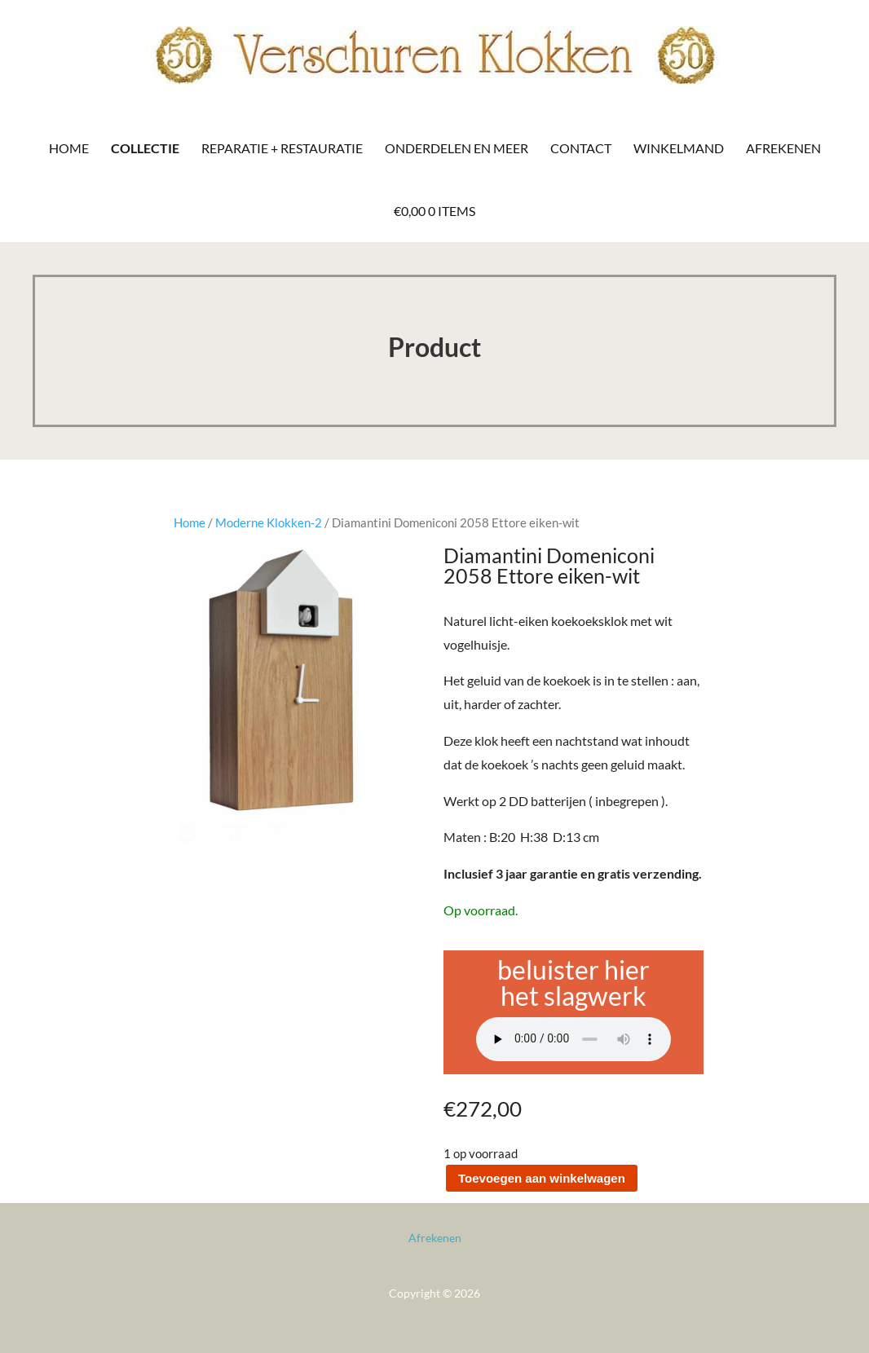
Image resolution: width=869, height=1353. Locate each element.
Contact (580, 148)
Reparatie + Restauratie (282, 148)
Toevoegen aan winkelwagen (541, 1178)
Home (69, 148)
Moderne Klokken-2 (268, 522)
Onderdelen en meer (456, 148)
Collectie (145, 148)
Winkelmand (678, 148)
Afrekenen (783, 148)
